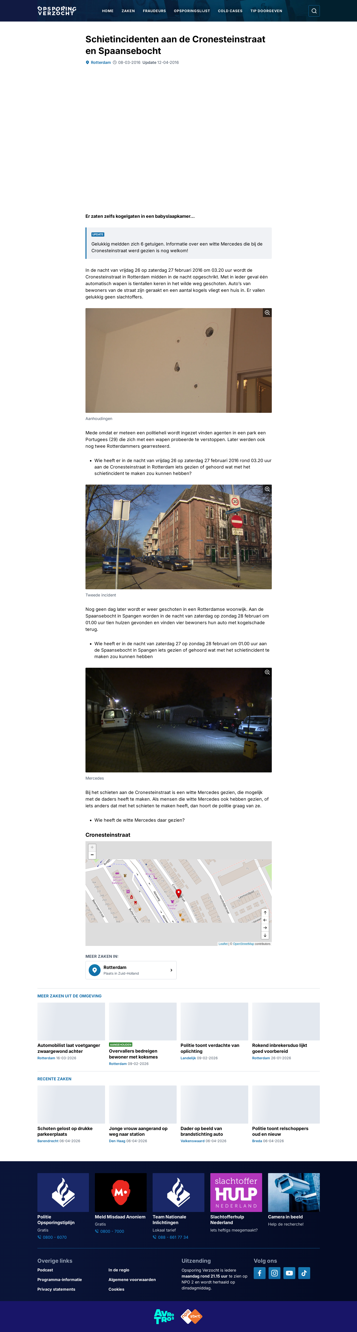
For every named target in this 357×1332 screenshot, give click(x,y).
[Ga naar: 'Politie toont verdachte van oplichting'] (214, 1034)
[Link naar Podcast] (71, 1270)
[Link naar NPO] (191, 1316)
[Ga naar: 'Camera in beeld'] (294, 1200)
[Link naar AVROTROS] (164, 1316)
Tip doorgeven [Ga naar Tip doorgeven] (267, 11)
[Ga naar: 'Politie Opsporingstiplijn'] (63, 1206)
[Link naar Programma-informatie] (71, 1280)
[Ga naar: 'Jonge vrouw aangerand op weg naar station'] (143, 1114)
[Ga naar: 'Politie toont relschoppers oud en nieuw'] (286, 1114)
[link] (131, 970)
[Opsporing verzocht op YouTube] (289, 1273)
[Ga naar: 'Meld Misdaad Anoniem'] (121, 1203)
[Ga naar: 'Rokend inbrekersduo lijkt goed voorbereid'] (286, 1034)
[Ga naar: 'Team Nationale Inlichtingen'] (178, 1206)
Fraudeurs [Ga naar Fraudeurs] (155, 11)
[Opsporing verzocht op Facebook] (260, 1273)
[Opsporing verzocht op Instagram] (274, 1273)
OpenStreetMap (243, 944)
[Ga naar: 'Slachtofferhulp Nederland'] (236, 1203)
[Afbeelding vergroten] (267, 312)
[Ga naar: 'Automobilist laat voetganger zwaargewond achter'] (71, 1034)
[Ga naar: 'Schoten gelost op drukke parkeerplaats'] (71, 1114)
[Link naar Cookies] (142, 1289)
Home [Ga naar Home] (108, 11)
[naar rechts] (265, 928)
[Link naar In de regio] (142, 1270)
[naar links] (265, 920)
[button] (179, 894)
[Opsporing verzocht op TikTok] (304, 1273)
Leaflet (223, 944)
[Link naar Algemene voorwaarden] (142, 1280)
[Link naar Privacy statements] (71, 1289)
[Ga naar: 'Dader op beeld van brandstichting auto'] (214, 1114)
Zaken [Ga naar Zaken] (129, 11)
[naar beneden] (265, 935)
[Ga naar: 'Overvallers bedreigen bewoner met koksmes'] (143, 1034)
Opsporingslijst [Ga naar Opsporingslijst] (193, 11)
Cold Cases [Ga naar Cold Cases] (231, 11)
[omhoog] (265, 913)
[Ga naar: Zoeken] (314, 11)
